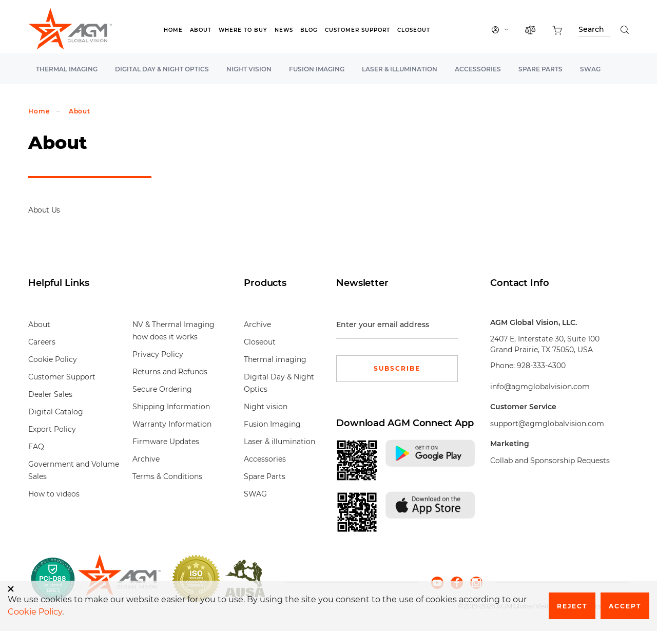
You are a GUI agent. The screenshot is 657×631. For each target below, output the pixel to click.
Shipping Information (171, 406)
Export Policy (52, 429)
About (200, 30)
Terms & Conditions (167, 476)
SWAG (590, 69)
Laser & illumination (399, 69)
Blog (309, 30)
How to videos (54, 494)
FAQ (36, 446)
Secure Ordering (162, 389)
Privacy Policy (157, 354)
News (284, 30)
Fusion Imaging (316, 69)
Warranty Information (171, 424)
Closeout (413, 30)
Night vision (249, 69)
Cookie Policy (52, 359)
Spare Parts (540, 69)
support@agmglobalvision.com (547, 423)
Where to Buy (243, 30)
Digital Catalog (55, 411)
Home (173, 30)
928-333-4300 (541, 365)
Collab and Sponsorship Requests (550, 460)
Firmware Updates (165, 441)
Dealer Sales (50, 394)
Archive (146, 459)
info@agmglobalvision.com (540, 386)
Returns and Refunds (169, 371)
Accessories (478, 69)
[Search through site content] (594, 31)
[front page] (119, 578)
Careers (41, 342)
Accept (625, 606)
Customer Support (357, 30)
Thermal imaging (67, 69)
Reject (572, 606)
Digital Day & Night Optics (162, 69)
